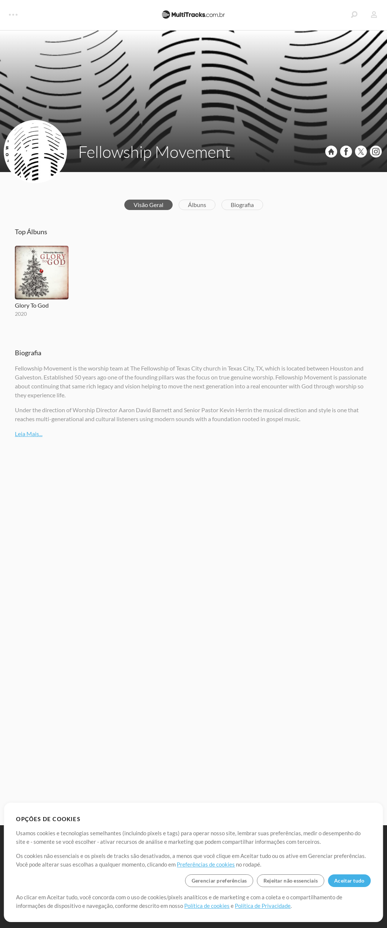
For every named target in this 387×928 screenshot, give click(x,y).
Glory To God (32, 305)
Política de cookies (207, 905)
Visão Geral (148, 204)
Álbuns (197, 204)
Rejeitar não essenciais (290, 880)
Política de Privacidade (263, 905)
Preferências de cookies (206, 864)
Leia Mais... (28, 433)
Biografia (242, 204)
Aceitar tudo (349, 880)
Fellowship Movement (154, 152)
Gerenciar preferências (219, 880)
